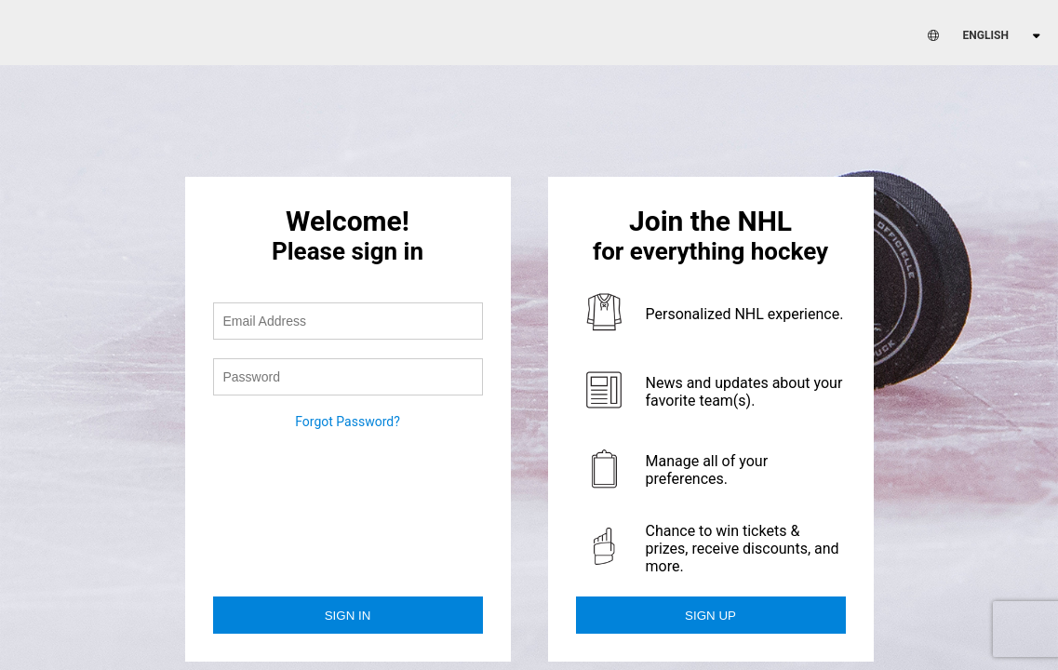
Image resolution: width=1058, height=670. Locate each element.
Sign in (348, 616)
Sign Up (710, 616)
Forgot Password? (347, 421)
